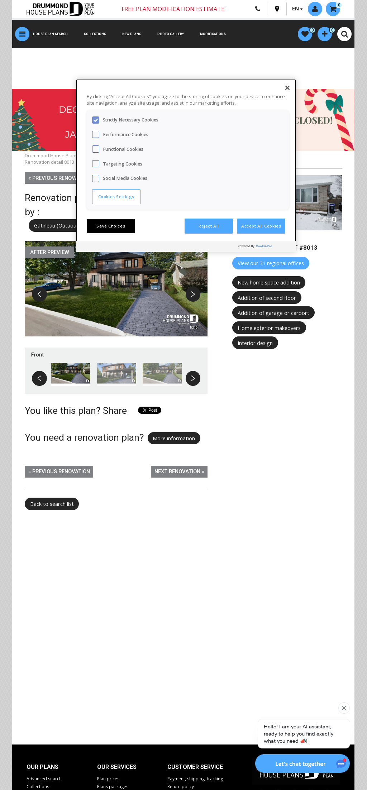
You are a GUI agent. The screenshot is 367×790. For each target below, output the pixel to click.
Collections (95, 34)
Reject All (209, 226)
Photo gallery (170, 34)
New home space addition (269, 282)
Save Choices (110, 226)
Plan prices (108, 779)
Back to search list (52, 503)
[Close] (287, 88)
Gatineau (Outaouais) (59, 225)
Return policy (180, 787)
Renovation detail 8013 (49, 162)
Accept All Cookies (261, 226)
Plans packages (112, 787)
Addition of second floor (267, 297)
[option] (116, 294)
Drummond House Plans (51, 155)
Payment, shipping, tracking (195, 779)
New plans (131, 34)
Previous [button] (40, 295)
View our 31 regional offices (271, 263)
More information (174, 438)
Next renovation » (179, 471)
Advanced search (44, 779)
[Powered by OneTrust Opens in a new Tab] (265, 247)
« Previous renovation (59, 178)
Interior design (255, 342)
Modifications (213, 34)
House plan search (50, 34)
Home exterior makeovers (269, 327)
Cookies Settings (116, 196)
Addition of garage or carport (273, 312)
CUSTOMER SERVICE (195, 766)
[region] (186, 165)
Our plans (42, 766)
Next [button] (193, 295)
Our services (117, 766)
